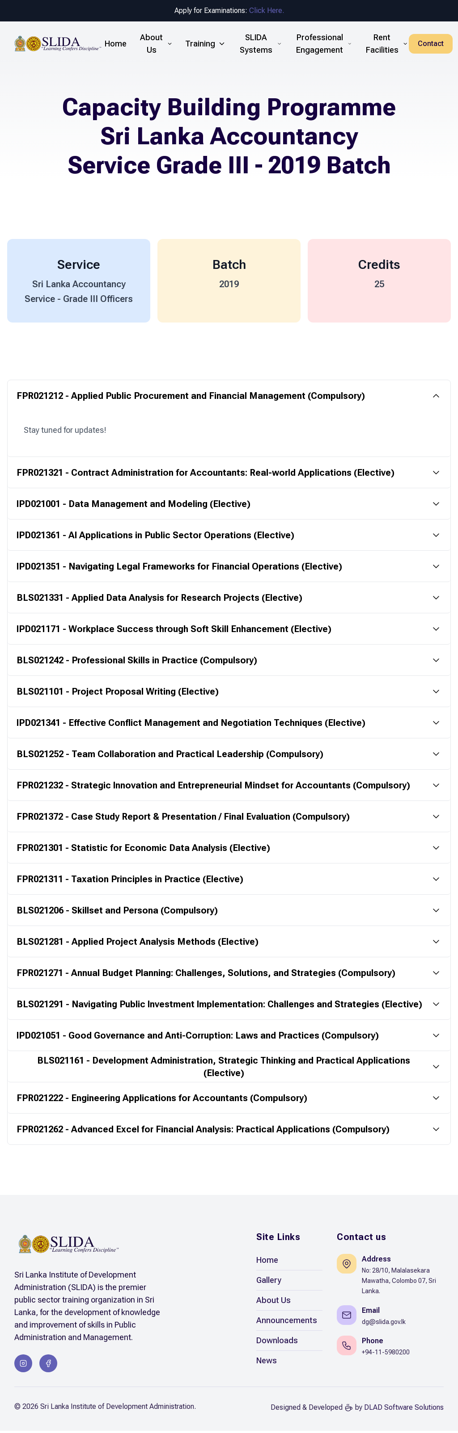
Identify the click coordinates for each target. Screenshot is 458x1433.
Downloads (277, 1343)
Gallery (268, 1282)
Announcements (286, 1323)
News (266, 1363)
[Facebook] (48, 1365)
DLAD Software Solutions (404, 1409)
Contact (431, 43)
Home (267, 1262)
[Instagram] (23, 1365)
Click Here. (266, 10)
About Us (273, 1302)
